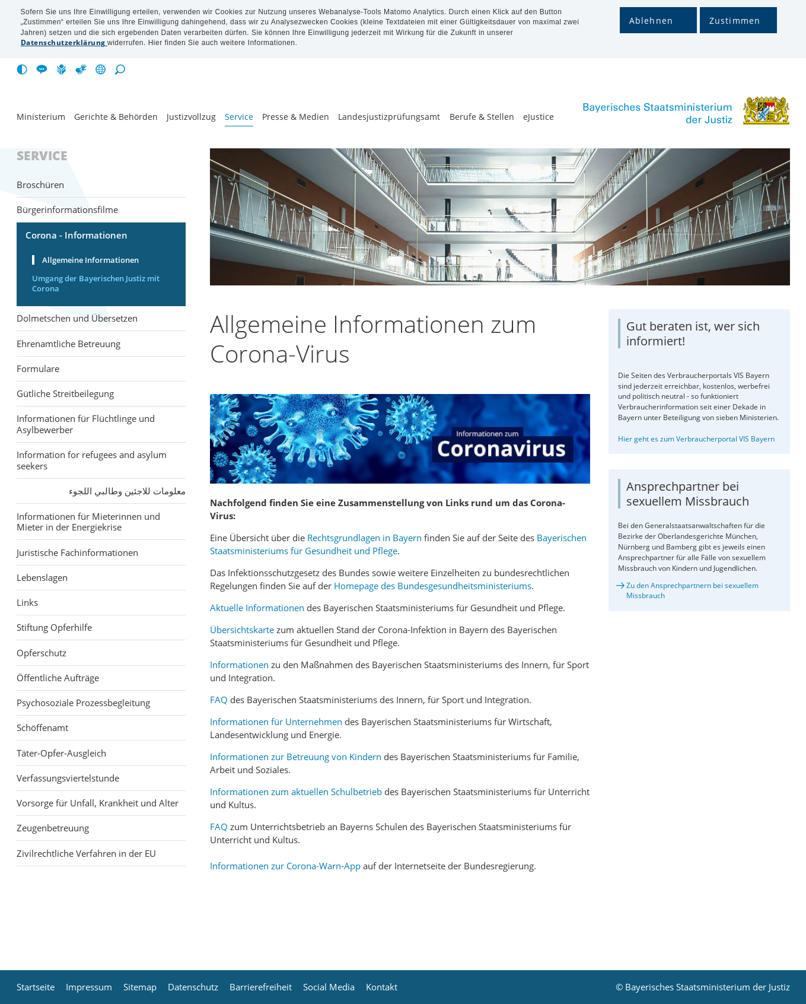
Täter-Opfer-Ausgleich (61, 753)
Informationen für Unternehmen (277, 721)
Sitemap (140, 987)
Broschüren (40, 184)
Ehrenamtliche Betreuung (68, 344)
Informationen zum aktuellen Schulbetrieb (296, 792)
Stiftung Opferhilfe (54, 627)
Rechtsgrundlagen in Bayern (365, 538)
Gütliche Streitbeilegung (65, 393)
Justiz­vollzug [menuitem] (191, 117)
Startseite (36, 987)
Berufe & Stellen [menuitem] (482, 117)
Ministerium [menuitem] (41, 117)
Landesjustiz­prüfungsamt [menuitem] (389, 117)
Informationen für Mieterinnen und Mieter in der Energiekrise (88, 521)
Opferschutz (41, 653)
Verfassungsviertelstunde (68, 778)
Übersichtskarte (243, 630)
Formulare (38, 368)
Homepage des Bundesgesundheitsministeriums (432, 586)
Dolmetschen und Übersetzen (77, 318)
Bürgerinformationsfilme (67, 209)
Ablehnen (651, 20)
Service (42, 156)
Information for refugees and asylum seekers (92, 460)
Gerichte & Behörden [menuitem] (116, 117)
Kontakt (381, 987)
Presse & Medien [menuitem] (295, 117)
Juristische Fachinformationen (77, 552)
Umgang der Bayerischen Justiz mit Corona (96, 283)
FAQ (219, 700)
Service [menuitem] (239, 117)
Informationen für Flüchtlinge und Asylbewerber (86, 424)
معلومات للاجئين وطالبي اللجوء (127, 491)
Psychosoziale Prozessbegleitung (83, 702)
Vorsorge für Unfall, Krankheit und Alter (98, 803)
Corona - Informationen (77, 235)
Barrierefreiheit (261, 987)
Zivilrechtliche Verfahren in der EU (86, 853)
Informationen (240, 665)
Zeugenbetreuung (53, 828)
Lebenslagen (42, 577)
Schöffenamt (42, 727)
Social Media (329, 987)
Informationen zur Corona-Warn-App (286, 866)
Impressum (89, 987)
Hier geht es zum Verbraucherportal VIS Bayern (696, 439)
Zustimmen (735, 20)
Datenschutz (193, 987)
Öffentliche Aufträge (58, 678)
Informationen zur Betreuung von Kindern (295, 756)
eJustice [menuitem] (538, 117)
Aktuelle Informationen (257, 608)
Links (27, 602)
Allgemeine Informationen (90, 260)
